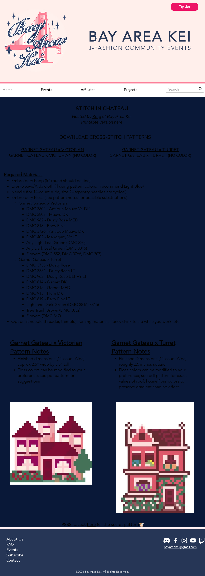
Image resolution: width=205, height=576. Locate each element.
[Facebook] (175, 540)
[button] (59, 89)
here (118, 122)
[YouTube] (193, 540)
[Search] (179, 89)
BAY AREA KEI (140, 36)
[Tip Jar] (184, 7)
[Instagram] (184, 540)
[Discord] (166, 540)
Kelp (96, 116)
